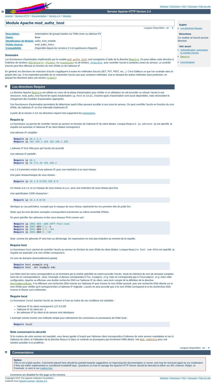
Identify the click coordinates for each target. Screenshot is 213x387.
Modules (164, 6)
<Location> (67, 62)
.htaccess (95, 62)
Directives (175, 6)
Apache (9, 16)
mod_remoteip (148, 339)
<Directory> (36, 62)
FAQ (184, 6)
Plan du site (205, 6)
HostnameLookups (21, 283)
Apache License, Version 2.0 (33, 381)
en (167, 28)
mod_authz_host (77, 59)
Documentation (39, 16)
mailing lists (46, 368)
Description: (13, 33)
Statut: (9, 37)
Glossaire (192, 6)
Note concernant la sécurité (28, 332)
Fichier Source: (14, 44)
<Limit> (52, 78)
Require (134, 59)
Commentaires (187, 62)
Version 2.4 (54, 16)
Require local (18, 296)
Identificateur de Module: (20, 41)
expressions (89, 113)
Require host (18, 245)
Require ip (16, 119)
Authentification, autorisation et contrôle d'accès (194, 51)
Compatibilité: (14, 48)
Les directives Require (191, 28)
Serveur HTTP (22, 16)
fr (172, 28)
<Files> (50, 62)
